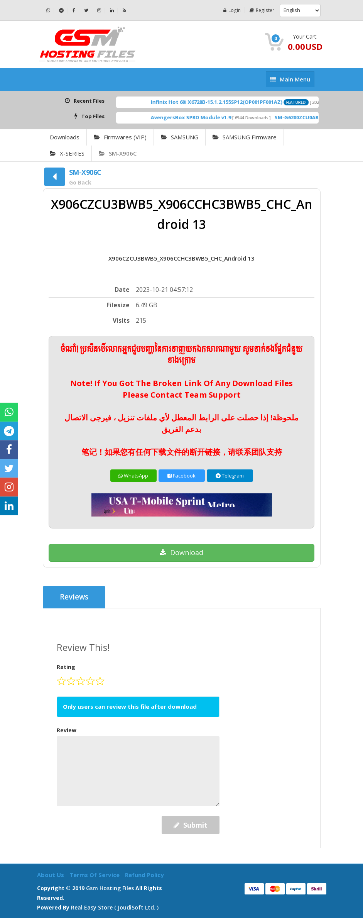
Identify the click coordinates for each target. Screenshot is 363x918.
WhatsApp (133, 475)
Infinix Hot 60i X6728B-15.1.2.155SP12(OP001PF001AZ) (227, 101)
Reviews (74, 597)
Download (181, 552)
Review (66, 730)
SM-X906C (118, 153)
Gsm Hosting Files (110, 888)
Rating (66, 667)
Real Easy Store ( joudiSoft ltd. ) (115, 907)
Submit (191, 825)
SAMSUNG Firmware (245, 137)
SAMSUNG (179, 137)
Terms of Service (95, 875)
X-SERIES (67, 153)
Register (262, 10)
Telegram (230, 475)
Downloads (64, 137)
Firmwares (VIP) (120, 137)
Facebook (181, 475)
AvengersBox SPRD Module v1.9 (201, 117)
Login (233, 10)
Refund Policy (144, 875)
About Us (51, 875)
